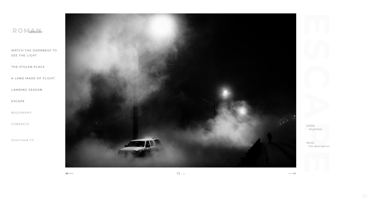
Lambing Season (27, 89)
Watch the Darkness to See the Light (34, 53)
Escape (18, 101)
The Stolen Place (28, 66)
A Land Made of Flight (33, 78)
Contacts (20, 124)
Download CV (22, 140)
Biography (21, 112)
